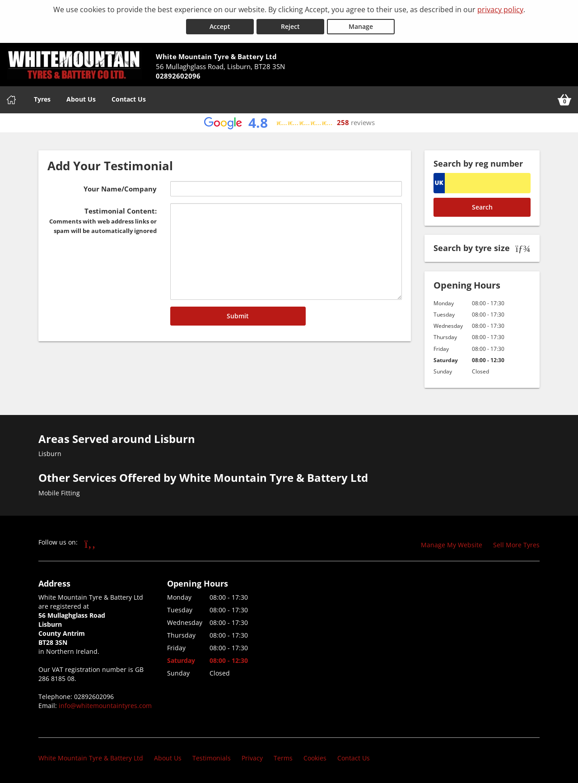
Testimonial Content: (103, 220)
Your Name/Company (120, 188)
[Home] (11, 99)
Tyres (42, 98)
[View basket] (564, 99)
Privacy (252, 758)
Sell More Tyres (516, 545)
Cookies (314, 758)
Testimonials (211, 758)
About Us (81, 98)
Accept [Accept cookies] (220, 26)
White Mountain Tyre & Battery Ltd (90, 758)
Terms (283, 758)
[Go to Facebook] (90, 543)
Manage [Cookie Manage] (361, 26)
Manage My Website (451, 545)
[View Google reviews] (289, 122)
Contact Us (129, 98)
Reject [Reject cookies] (290, 26)
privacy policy (500, 9)
